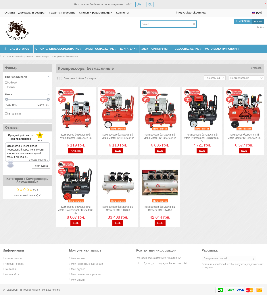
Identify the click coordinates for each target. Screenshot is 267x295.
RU (150, 4)
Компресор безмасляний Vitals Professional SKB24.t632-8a (76, 210)
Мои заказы (78, 258)
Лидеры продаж (14, 263)
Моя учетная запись (85, 250)
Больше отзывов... (38, 160)
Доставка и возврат (32, 12)
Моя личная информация (86, 274)
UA (139, 4)
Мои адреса (78, 269)
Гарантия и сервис (62, 12)
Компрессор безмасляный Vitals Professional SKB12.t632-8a (202, 138)
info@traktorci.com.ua (190, 12)
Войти (260, 27)
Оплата (10, 12)
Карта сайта (12, 274)
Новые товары (13, 258)
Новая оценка (41, 166)
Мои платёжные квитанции (87, 263)
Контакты (122, 12)
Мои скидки (77, 279)
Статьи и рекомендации (95, 12)
